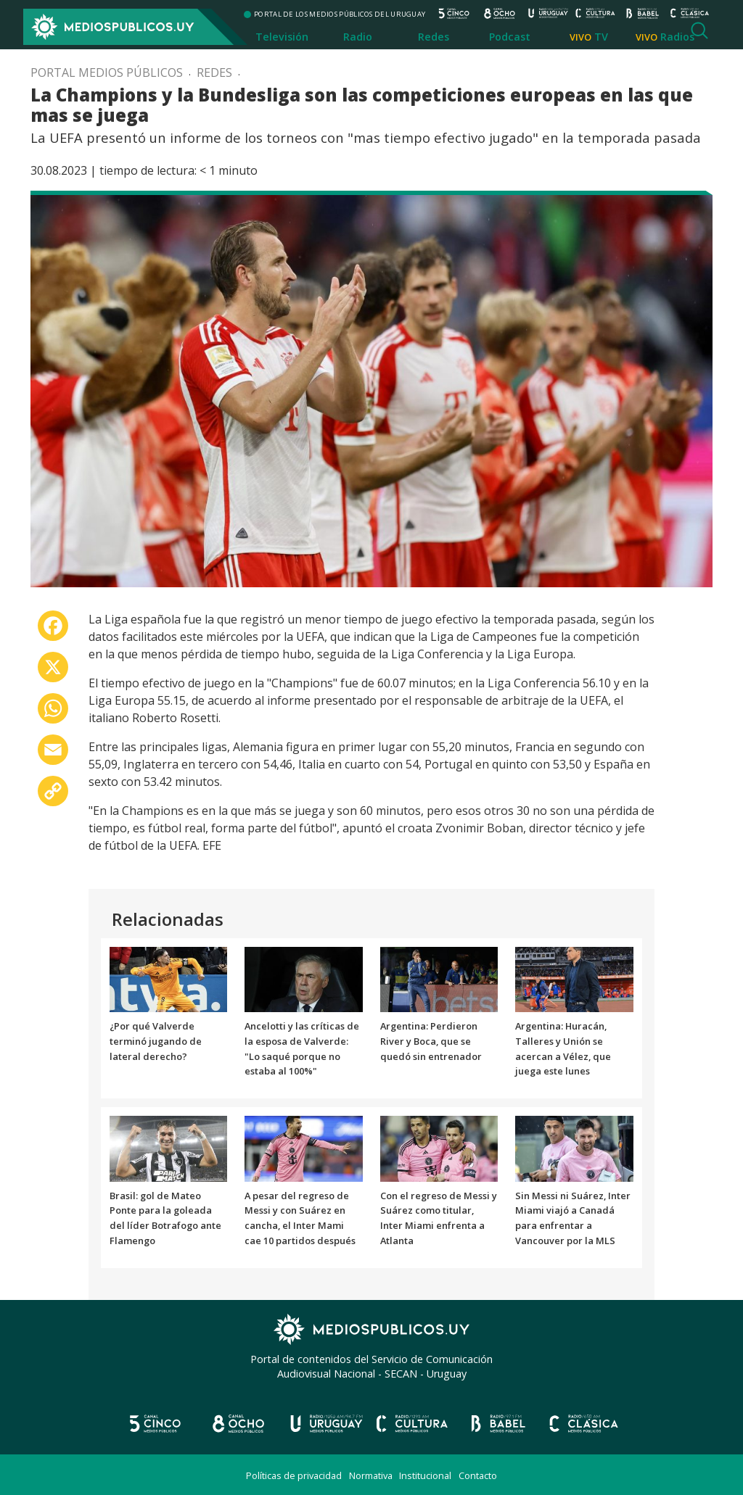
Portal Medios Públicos (106, 72)
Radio (357, 37)
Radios (677, 37)
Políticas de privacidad (294, 1475)
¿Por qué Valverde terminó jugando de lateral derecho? (156, 1041)
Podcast (509, 37)
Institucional (425, 1475)
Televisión (281, 37)
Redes (433, 37)
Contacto (478, 1475)
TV (601, 37)
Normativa (371, 1475)
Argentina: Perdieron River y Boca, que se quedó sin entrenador (431, 1041)
